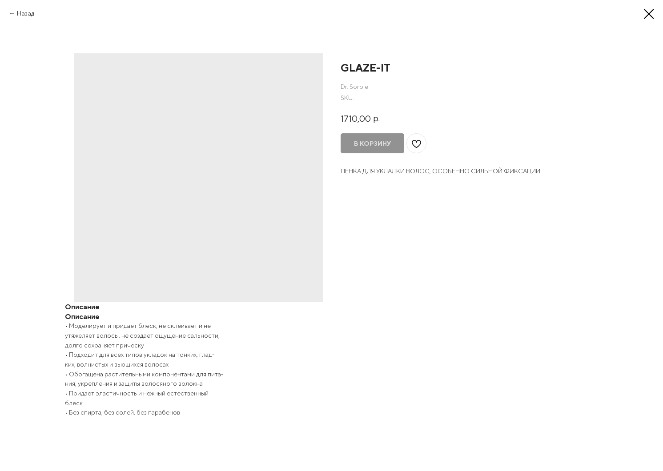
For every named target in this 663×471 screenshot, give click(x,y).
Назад (25, 13)
